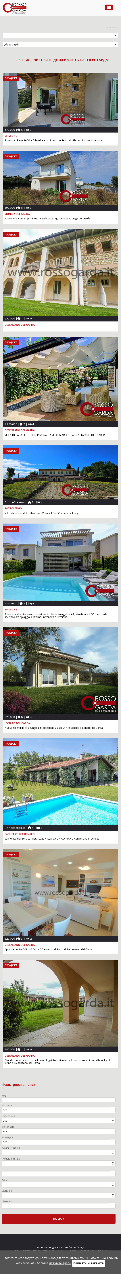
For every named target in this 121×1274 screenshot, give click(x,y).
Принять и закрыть (88, 1263)
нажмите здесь (60, 1263)
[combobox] (58, 35)
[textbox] (58, 1100)
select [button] (115, 35)
